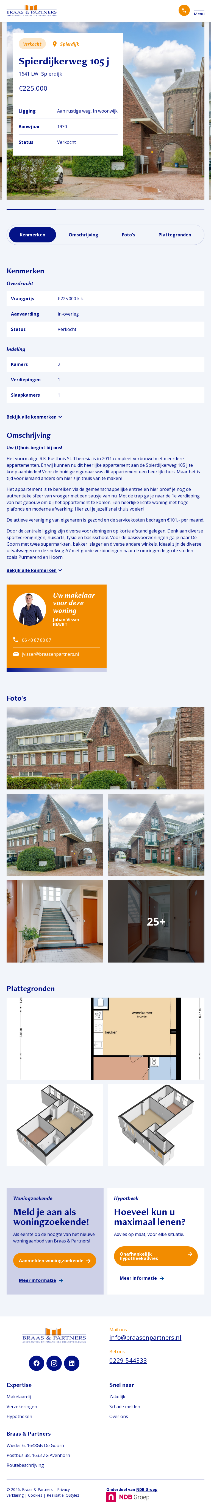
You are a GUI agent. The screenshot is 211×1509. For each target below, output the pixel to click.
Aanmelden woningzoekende (51, 1261)
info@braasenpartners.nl (145, 1337)
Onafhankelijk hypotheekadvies (139, 1256)
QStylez (72, 1495)
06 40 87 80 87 (36, 640)
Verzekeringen (22, 1407)
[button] (31, 209)
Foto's (128, 235)
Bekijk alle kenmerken (32, 417)
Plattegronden (175, 235)
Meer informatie (37, 1280)
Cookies (35, 1495)
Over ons (118, 1416)
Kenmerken (32, 235)
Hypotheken (19, 1416)
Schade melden (124, 1407)
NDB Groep (146, 1489)
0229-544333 (128, 1360)
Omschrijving (83, 235)
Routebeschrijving (25, 1465)
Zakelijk (117, 1397)
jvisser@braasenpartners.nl (50, 654)
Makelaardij (19, 1397)
